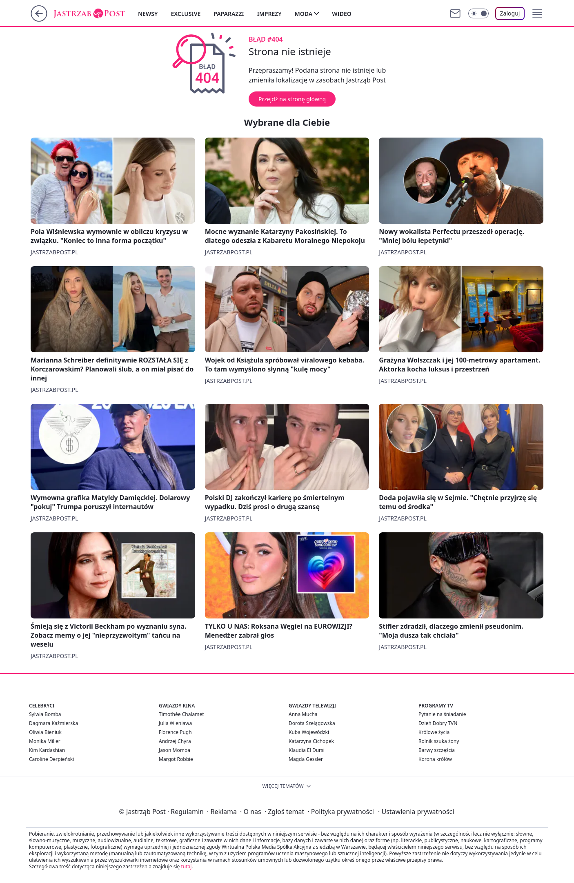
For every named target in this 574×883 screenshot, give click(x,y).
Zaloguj (510, 13)
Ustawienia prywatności (416, 811)
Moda (303, 14)
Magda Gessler (306, 759)
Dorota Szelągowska (312, 723)
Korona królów (435, 759)
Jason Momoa (174, 750)
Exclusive (185, 14)
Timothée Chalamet (181, 714)
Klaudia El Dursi (307, 750)
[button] (537, 13)
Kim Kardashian (47, 750)
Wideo (342, 14)
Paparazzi (229, 14)
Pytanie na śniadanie (442, 714)
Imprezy (269, 14)
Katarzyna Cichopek (311, 741)
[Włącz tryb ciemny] (478, 13)
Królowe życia (433, 732)
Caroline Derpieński (51, 759)
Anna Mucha (303, 714)
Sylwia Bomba (45, 714)
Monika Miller (44, 741)
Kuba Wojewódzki (309, 732)
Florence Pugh (175, 732)
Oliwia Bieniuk (45, 732)
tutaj (186, 866)
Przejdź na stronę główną (292, 99)
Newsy (148, 14)
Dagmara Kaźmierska (53, 723)
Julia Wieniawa (175, 723)
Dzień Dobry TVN (437, 723)
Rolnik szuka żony (438, 741)
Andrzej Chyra (175, 741)
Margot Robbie (176, 759)
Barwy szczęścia (436, 750)
